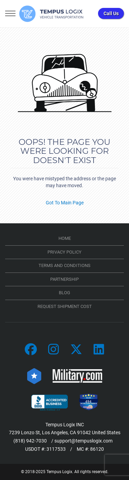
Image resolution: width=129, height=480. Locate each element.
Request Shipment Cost (64, 306)
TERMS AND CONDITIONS (64, 265)
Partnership (64, 279)
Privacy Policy (64, 252)
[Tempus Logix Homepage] (51, 13)
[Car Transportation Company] (31, 350)
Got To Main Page (65, 202)
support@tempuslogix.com (83, 441)
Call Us (111, 13)
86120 (97, 449)
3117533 (56, 449)
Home (64, 238)
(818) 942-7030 (30, 441)
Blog (64, 292)
